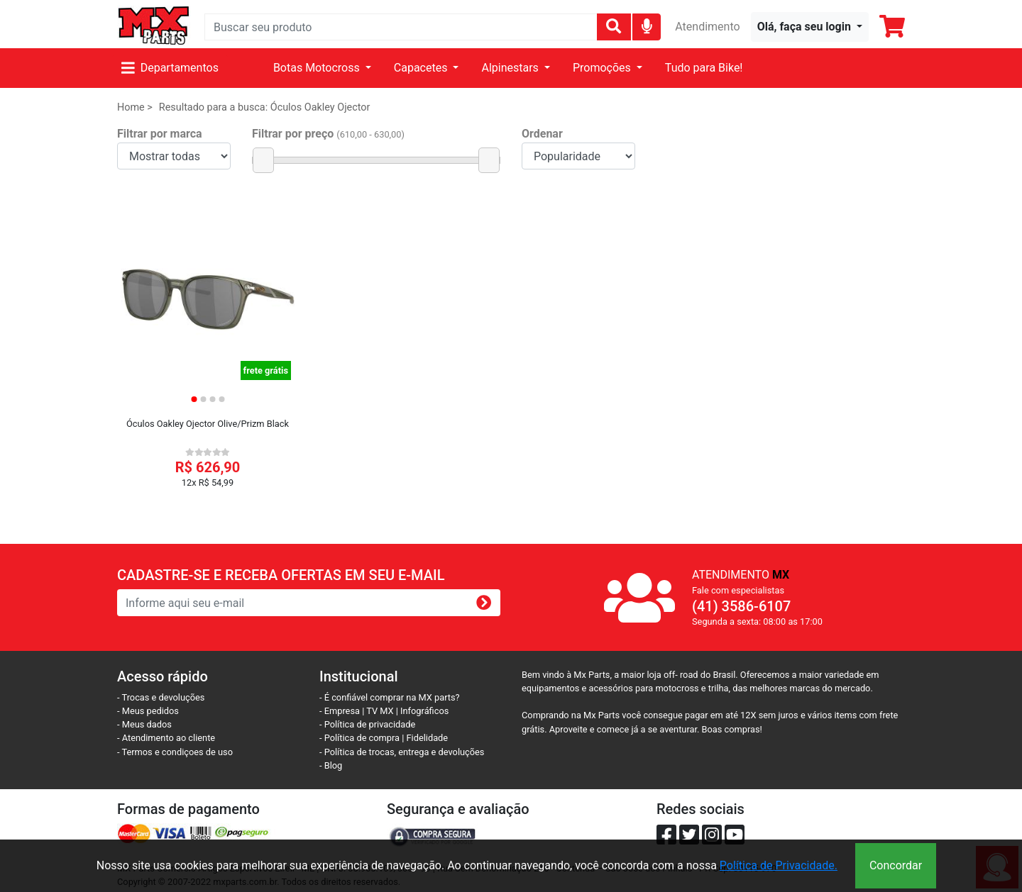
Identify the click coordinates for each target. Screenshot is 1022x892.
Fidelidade (428, 737)
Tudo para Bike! (704, 67)
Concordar (895, 865)
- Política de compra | (363, 737)
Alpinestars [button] (511, 67)
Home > (135, 107)
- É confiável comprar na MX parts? (389, 697)
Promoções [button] (603, 67)
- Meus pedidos (148, 711)
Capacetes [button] (422, 67)
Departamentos (170, 67)
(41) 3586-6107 (741, 606)
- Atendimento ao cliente (166, 737)
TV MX (379, 711)
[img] (647, 25)
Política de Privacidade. (778, 865)
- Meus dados (144, 724)
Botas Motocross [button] (318, 67)
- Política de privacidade (367, 724)
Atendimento (707, 26)
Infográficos (424, 711)
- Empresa (339, 711)
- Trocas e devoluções (160, 697)
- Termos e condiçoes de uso (175, 752)
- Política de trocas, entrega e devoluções (401, 752)
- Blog (330, 765)
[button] (810, 27)
